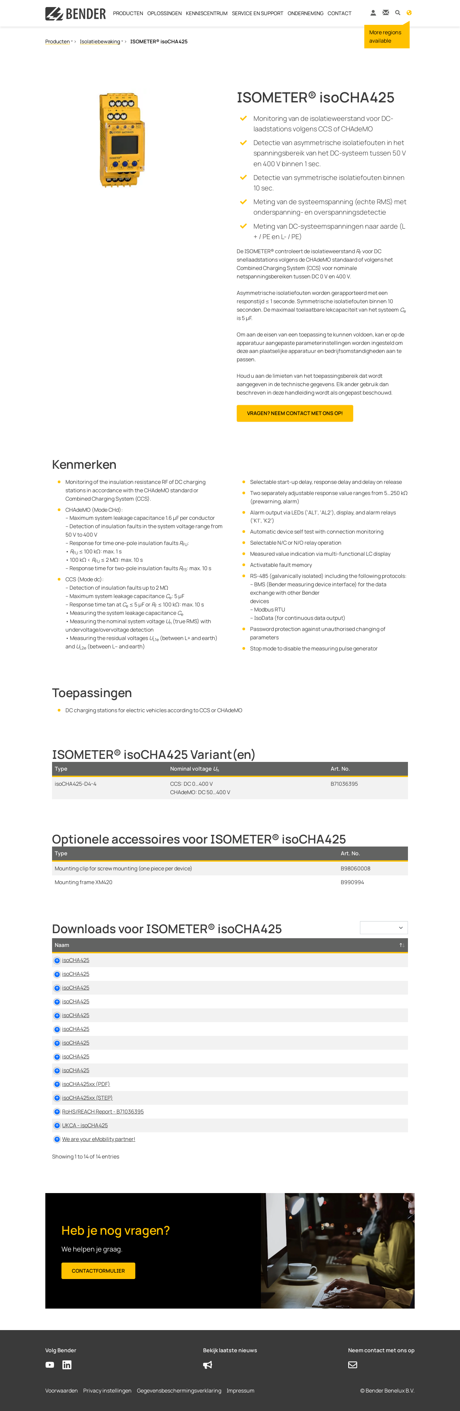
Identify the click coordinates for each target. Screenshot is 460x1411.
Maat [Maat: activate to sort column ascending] (245, 945)
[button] (397, 12)
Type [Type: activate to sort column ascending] (153, 945)
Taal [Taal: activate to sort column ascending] (279, 945)
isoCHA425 (68, 960)
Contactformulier (98, 1270)
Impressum (241, 1390)
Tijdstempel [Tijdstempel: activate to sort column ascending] (317, 945)
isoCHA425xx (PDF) (79, 1084)
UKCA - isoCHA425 (77, 1125)
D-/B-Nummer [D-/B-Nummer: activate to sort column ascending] (371, 945)
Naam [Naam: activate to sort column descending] (62, 945)
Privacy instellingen (107, 1390)
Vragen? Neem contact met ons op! (295, 413)
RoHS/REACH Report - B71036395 (95, 1111)
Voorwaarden (61, 1390)
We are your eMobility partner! (91, 1139)
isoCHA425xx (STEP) (80, 1097)
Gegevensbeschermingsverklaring (179, 1390)
